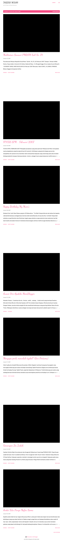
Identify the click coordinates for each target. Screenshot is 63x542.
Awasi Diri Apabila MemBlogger (19, 293)
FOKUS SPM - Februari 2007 (18, 142)
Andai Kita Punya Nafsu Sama (18, 510)
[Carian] (53, 2)
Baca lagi (57, 72)
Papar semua (55, 11)
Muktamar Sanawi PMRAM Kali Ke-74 (23, 54)
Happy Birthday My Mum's (16, 206)
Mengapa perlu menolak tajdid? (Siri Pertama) (25, 358)
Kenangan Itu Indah (13, 445)
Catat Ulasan (11, 72)
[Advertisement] (31, 87)
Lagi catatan (57, 532)
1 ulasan (10, 311)
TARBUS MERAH (10, 2)
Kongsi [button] (5, 72)
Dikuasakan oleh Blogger (31, 536)
